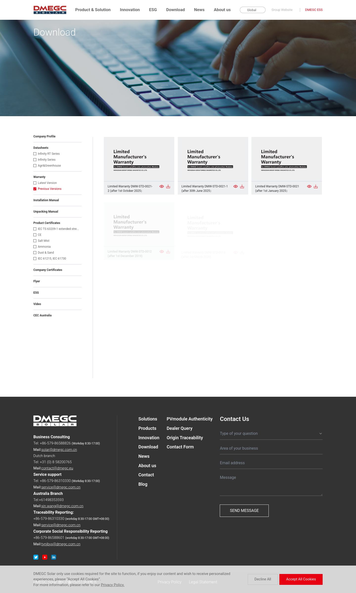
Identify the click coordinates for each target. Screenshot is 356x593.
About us (222, 9)
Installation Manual (46, 200)
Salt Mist (41, 240)
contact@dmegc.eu (57, 468)
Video (37, 304)
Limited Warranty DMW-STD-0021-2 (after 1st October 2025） (130, 189)
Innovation (130, 9)
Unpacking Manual (45, 211)
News (199, 9)
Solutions (147, 418)
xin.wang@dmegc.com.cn (62, 506)
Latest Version (45, 183)
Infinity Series (44, 159)
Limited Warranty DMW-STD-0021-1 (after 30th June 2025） (204, 189)
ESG (153, 9)
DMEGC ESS (314, 10)
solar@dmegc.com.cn (59, 449)
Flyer (36, 281)
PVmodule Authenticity (190, 418)
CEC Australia (42, 315)
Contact (146, 478)
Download (175, 9)
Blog (143, 488)
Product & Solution (93, 9)
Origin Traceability (185, 438)
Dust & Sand (43, 252)
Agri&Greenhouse (47, 165)
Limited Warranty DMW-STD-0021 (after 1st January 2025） (277, 189)
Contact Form (180, 448)
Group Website (282, 10)
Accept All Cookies (303, 579)
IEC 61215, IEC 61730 (49, 258)
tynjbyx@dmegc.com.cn (60, 544)
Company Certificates (47, 270)
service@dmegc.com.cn (60, 487)
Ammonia (42, 246)
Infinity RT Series (46, 153)
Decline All (267, 579)
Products (147, 428)
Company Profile (44, 136)
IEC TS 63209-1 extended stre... (56, 229)
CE (37, 235)
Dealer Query (179, 428)
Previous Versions (47, 189)
